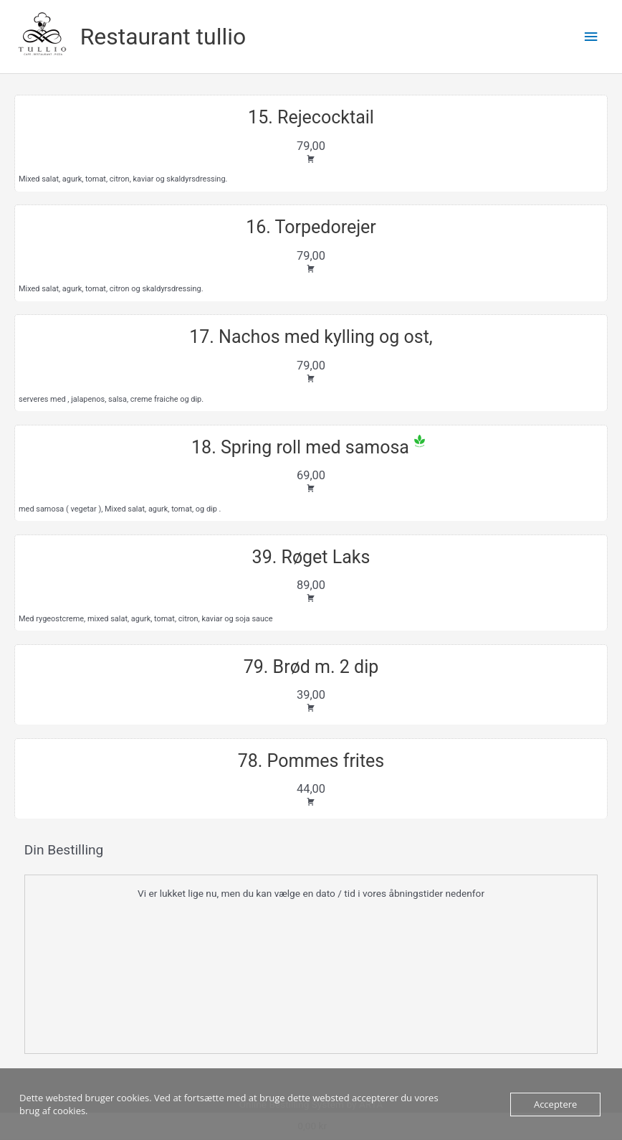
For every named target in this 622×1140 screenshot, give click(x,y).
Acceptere (555, 1104)
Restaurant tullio (163, 36)
